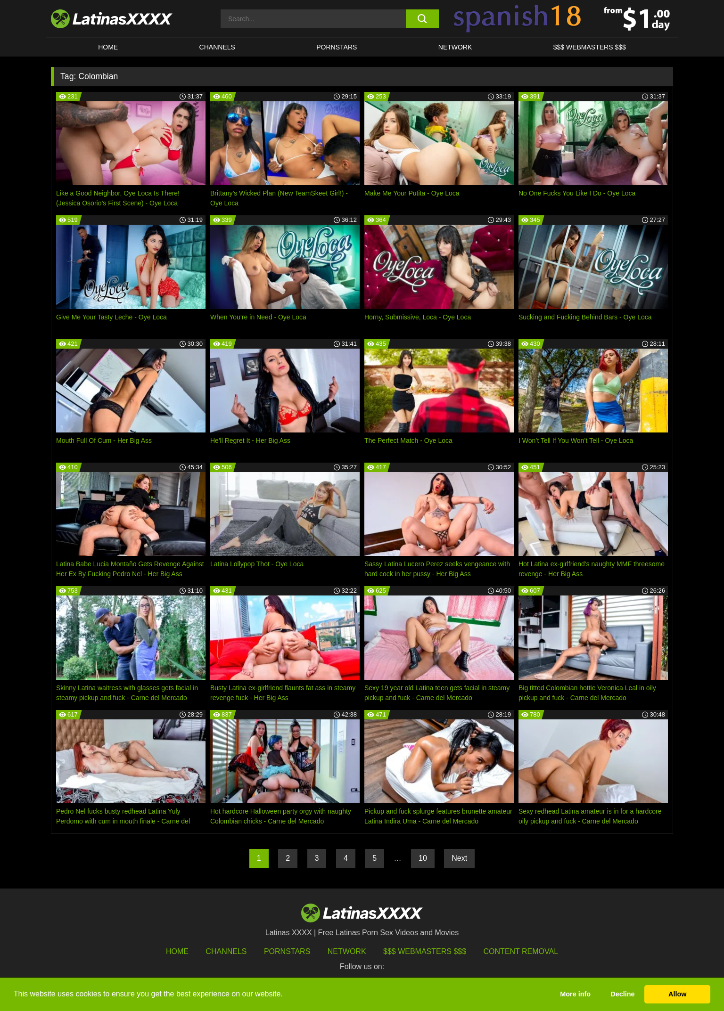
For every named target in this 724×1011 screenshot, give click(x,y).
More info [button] (575, 994)
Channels (226, 951)
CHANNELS (217, 47)
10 (423, 858)
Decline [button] (622, 994)
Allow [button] (677, 994)
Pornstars (336, 47)
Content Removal (521, 951)
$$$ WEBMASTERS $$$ (589, 47)
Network (455, 47)
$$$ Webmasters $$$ (424, 951)
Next (459, 858)
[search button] (422, 18)
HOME (108, 47)
